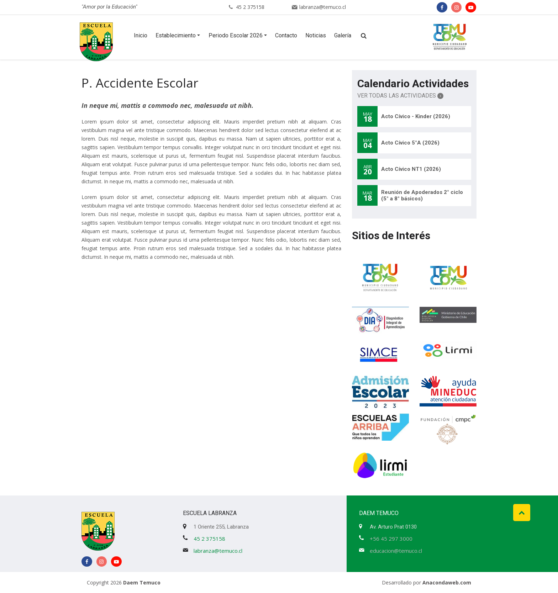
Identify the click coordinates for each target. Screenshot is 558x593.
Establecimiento (176, 35)
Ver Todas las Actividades (400, 95)
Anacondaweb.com (446, 582)
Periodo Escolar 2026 (236, 35)
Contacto (286, 35)
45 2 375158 (250, 7)
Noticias (315, 35)
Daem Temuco (141, 582)
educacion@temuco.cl (396, 550)
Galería (342, 35)
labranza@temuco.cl (322, 7)
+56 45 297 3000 (391, 538)
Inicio (140, 35)
